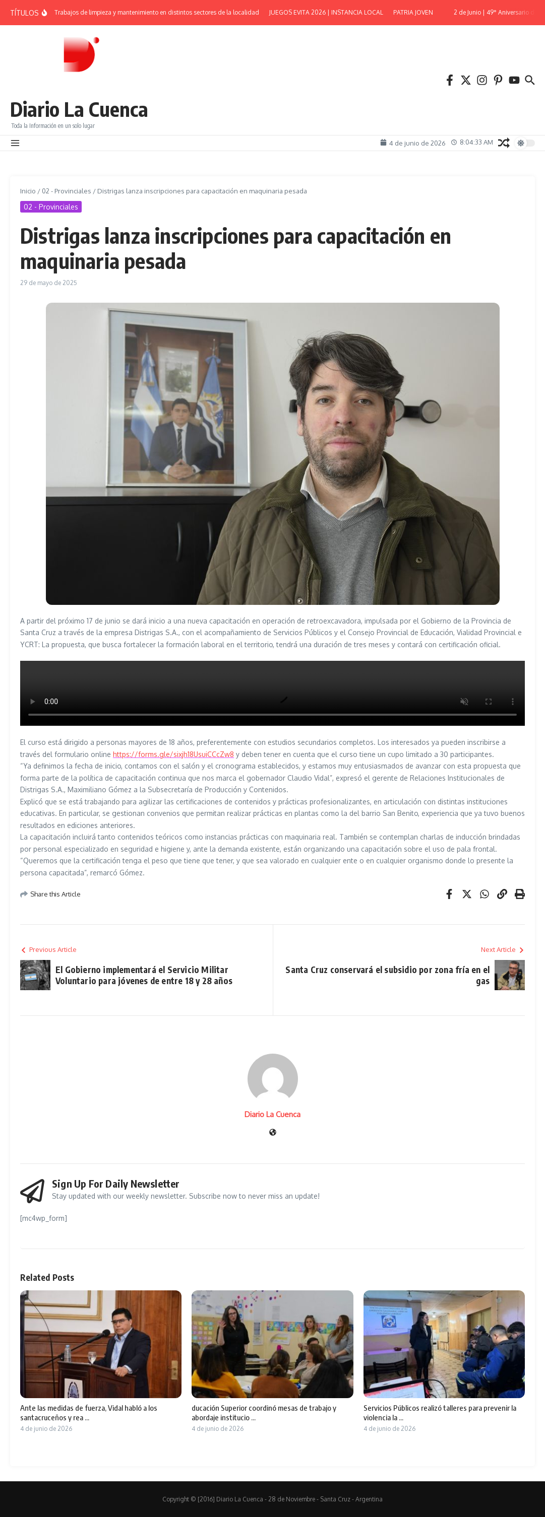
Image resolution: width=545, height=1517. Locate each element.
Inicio (28, 191)
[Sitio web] (272, 1133)
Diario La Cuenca (79, 108)
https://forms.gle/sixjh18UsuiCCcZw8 (173, 754)
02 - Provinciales (66, 191)
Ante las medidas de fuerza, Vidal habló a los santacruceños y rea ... (88, 1412)
